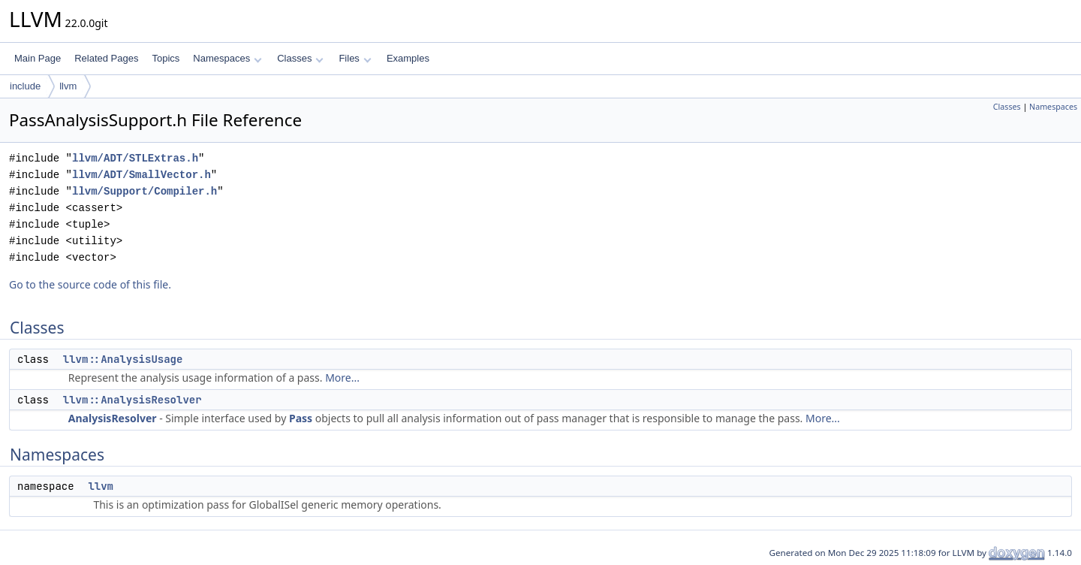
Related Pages (106, 58)
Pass (300, 418)
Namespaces (227, 58)
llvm (68, 86)
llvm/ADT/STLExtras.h (135, 158)
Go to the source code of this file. (90, 284)
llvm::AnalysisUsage (123, 359)
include (25, 86)
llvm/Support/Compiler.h (144, 191)
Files (355, 58)
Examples (408, 58)
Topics (165, 58)
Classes (300, 58)
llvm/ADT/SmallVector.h (141, 175)
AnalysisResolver (112, 418)
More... (342, 377)
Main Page (37, 58)
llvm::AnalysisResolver (132, 399)
